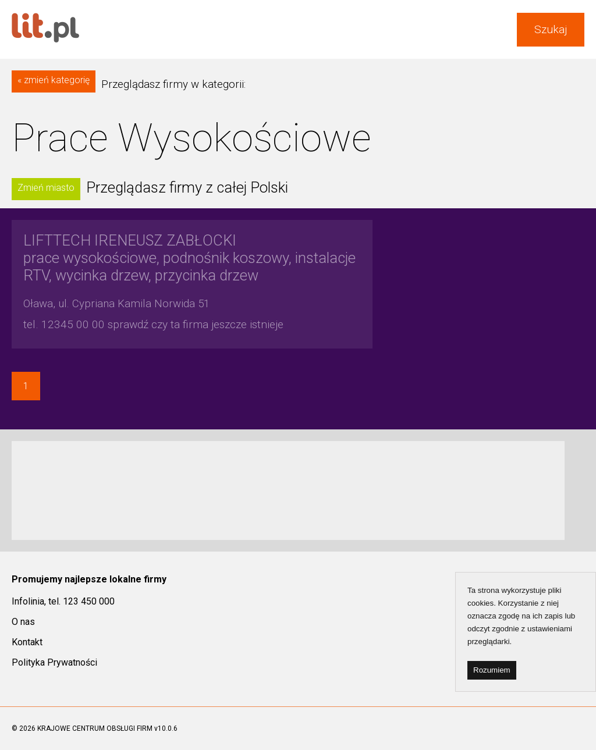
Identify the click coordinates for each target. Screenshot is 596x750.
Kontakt (27, 642)
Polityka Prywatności (54, 662)
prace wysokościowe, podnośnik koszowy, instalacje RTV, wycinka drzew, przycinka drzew (189, 258)
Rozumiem (491, 670)
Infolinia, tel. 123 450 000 (63, 601)
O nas (23, 621)
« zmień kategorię (53, 80)
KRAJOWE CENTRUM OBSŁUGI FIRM (94, 728)
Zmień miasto (45, 187)
